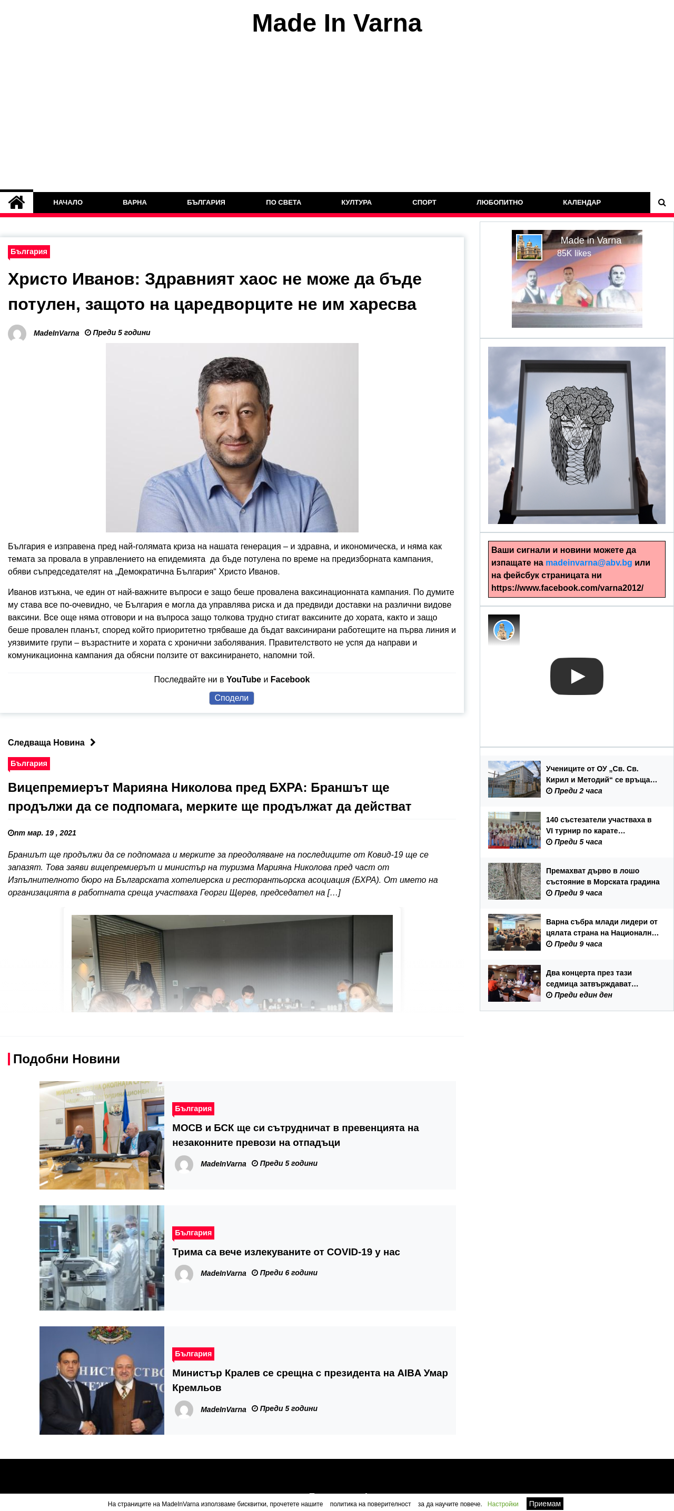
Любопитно (500, 202)
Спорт (424, 202)
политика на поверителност (370, 1504)
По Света (283, 202)
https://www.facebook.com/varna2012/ (567, 587)
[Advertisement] (337, 114)
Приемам (545, 1503)
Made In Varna (337, 23)
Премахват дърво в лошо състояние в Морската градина (603, 876)
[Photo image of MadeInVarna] (503, 630)
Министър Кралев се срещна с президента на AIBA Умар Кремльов (310, 1380)
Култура (357, 202)
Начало (68, 202)
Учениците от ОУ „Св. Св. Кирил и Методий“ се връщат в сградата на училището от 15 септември (603, 774)
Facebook (290, 679)
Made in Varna (591, 240)
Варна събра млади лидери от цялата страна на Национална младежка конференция (602, 928)
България (206, 202)
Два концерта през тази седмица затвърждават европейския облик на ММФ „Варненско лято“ (597, 979)
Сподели (232, 697)
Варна (135, 202)
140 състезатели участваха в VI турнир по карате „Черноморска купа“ (599, 826)
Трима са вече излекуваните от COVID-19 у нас (286, 1251)
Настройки (503, 1504)
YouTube (243, 679)
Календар (582, 202)
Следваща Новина (54, 742)
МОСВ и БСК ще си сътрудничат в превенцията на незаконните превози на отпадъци (295, 1135)
